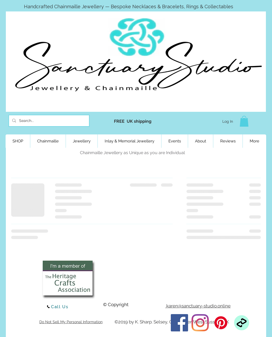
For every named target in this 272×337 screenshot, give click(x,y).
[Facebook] (179, 322)
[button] (244, 121)
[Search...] (48, 120)
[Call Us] (57, 307)
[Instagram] (200, 322)
